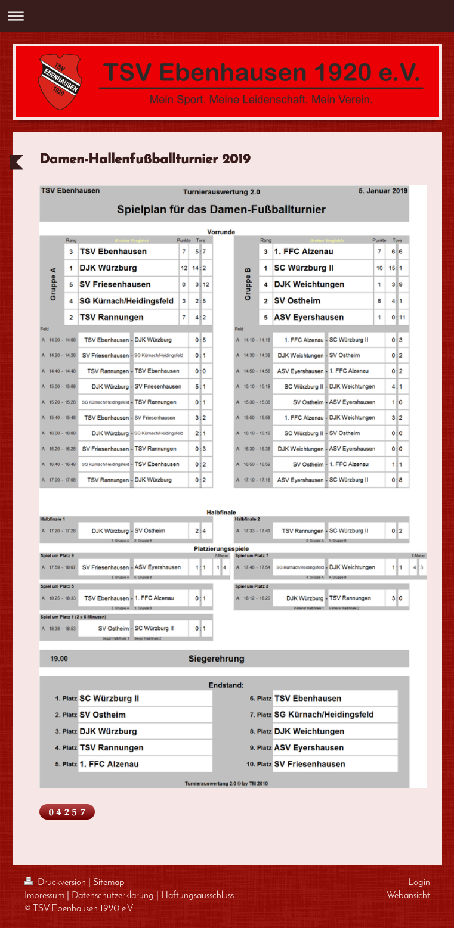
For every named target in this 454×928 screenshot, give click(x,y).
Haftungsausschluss (197, 896)
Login (419, 882)
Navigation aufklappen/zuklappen (227, 16)
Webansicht (408, 896)
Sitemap (109, 882)
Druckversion (56, 882)
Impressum (44, 896)
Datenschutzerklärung (113, 896)
